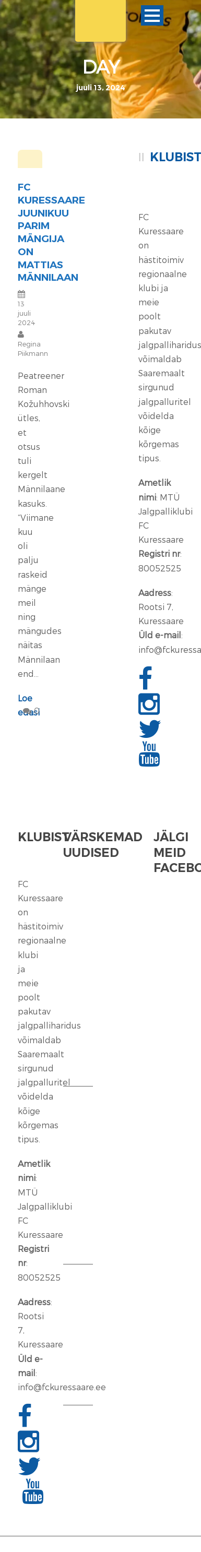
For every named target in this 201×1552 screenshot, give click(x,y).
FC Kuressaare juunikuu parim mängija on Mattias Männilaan (51, 232)
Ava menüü (152, 15)
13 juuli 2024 (27, 313)
